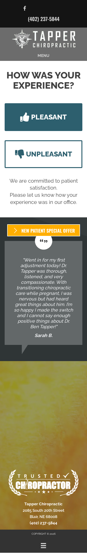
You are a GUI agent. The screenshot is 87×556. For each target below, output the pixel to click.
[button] (43, 117)
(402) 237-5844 (43, 18)
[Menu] (43, 545)
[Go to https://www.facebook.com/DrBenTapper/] (24, 9)
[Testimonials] (43, 293)
